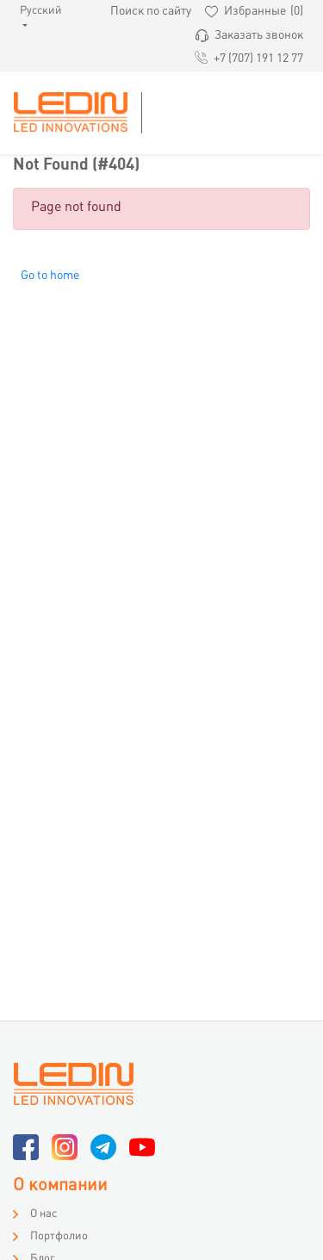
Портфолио (59, 1237)
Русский (30, 11)
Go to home (50, 276)
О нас (43, 1214)
